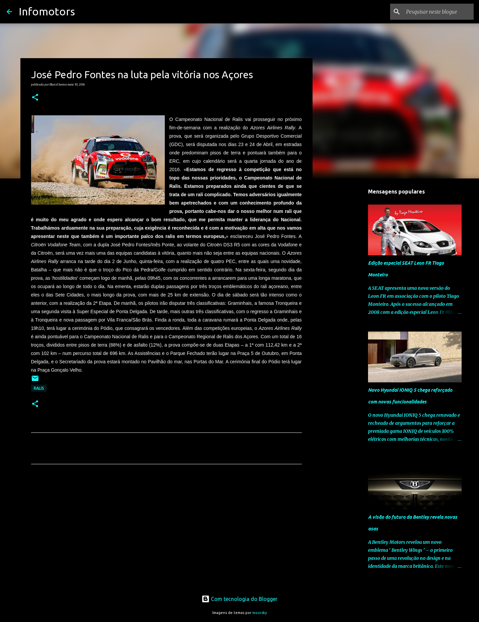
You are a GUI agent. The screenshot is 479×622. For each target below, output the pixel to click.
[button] (35, 97)
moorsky (259, 613)
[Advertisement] (166, 532)
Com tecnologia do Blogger (239, 599)
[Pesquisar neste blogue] (438, 12)
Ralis (39, 388)
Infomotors (47, 11)
